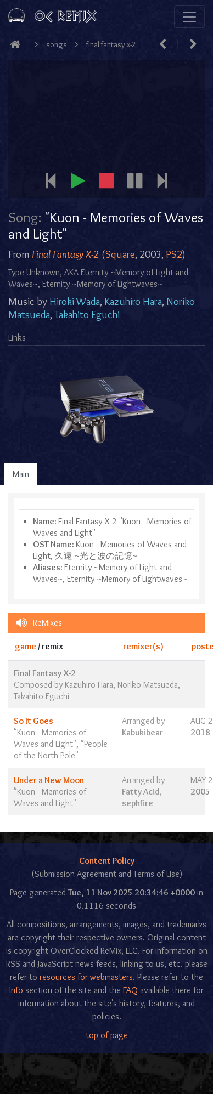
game (25, 646)
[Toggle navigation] (189, 16)
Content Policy (106, 860)
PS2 (174, 254)
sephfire (137, 803)
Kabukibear (142, 732)
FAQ (130, 990)
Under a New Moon (49, 780)
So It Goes (33, 721)
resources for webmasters (86, 977)
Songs (56, 44)
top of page (107, 1035)
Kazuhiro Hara (133, 301)
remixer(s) (143, 646)
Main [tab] (21, 474)
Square (120, 254)
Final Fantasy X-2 (111, 44)
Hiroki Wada (74, 301)
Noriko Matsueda (147, 684)
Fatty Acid (141, 791)
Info (16, 990)
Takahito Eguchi (87, 314)
